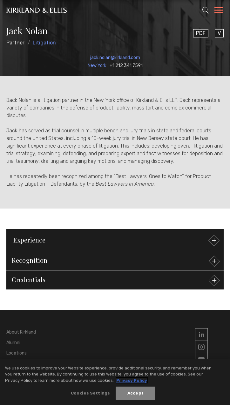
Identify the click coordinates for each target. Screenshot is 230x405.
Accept (135, 393)
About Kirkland (21, 332)
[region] (115, 382)
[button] (115, 260)
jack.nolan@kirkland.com (115, 57)
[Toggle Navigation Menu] (219, 11)
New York (97, 65)
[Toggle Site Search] (205, 10)
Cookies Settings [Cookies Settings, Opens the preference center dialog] (90, 393)
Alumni (13, 342)
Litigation (44, 43)
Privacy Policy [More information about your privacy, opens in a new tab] (131, 380)
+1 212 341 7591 (126, 65)
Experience (115, 241)
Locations (16, 353)
